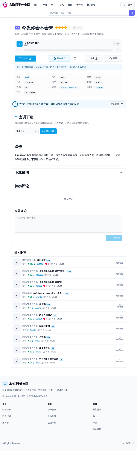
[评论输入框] (68, 224)
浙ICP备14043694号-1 (36, 396)
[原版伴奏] (27, 293)
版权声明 (52, 423)
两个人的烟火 (45, 315)
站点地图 (97, 429)
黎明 (27, 77)
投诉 (94, 58)
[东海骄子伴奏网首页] (16, 5)
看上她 (42, 304)
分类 (70, 4)
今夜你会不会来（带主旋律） (53, 271)
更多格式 (59, 58)
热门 (36, 4)
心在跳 (42, 337)
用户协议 (52, 409)
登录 (127, 4)
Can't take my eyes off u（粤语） (48, 293)
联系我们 (6, 416)
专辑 (45, 4)
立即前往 (117, 104)
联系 (113, 58)
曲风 (61, 4)
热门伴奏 (97, 409)
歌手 (53, 4)
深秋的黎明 (44, 326)
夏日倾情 (41, 260)
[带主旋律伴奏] (29, 260)
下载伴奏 (25, 58)
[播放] (20, 44)
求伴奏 (79, 4)
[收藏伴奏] (75, 59)
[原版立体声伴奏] (30, 271)
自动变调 (48, 131)
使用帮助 (6, 409)
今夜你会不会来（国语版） (51, 282)
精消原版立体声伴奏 (68, 87)
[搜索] (132, 13)
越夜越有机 (44, 348)
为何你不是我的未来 (48, 359)
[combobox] (27, 131)
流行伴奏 (99, 87)
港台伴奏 (53, 264)
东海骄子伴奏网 (15, 383)
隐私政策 (52, 416)
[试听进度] (68, 50)
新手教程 (91, 4)
